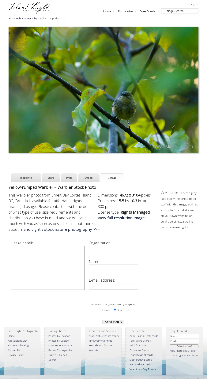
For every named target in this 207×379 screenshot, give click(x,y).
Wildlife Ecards (138, 345)
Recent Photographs (60, 350)
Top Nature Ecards (140, 340)
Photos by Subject (58, 340)
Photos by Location (59, 336)
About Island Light (18, 340)
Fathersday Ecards (140, 364)
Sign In (194, 4)
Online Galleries (57, 355)
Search (52, 359)
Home (107, 11)
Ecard (51, 177)
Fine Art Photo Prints (100, 340)
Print (69, 177)
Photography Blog (18, 345)
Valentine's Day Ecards (143, 369)
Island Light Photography (23, 18)
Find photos (125, 11)
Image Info (26, 177)
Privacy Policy (16, 355)
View (121, 217)
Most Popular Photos (60, 345)
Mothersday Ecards (141, 359)
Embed (88, 177)
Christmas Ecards (139, 350)
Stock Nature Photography (104, 336)
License (112, 178)
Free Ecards (148, 11)
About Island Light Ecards (144, 336)
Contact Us (14, 350)
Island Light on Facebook (184, 355)
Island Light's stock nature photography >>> (60, 229)
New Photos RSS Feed (182, 350)
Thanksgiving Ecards (141, 355)
